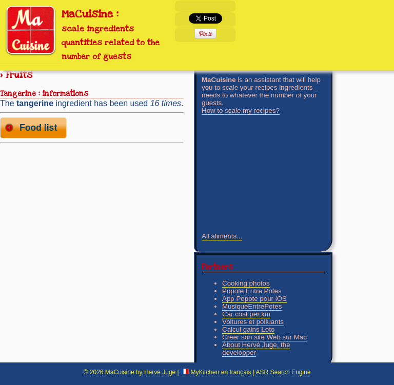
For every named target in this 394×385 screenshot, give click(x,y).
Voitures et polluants (253, 322)
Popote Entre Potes (252, 291)
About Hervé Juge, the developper (256, 348)
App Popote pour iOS (254, 298)
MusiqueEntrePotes (252, 306)
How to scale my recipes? (241, 110)
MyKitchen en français (216, 372)
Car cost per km (246, 314)
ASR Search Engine (283, 372)
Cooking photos (246, 283)
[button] (33, 127)
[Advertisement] (92, 219)
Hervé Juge (159, 372)
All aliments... (222, 236)
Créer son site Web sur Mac (264, 337)
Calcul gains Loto (248, 329)
